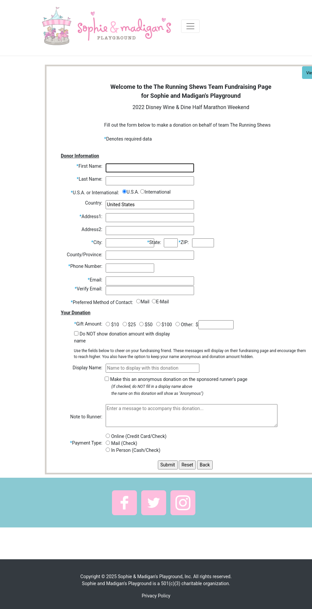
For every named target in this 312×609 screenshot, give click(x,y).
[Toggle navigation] (190, 26)
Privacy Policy (156, 595)
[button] (124, 502)
